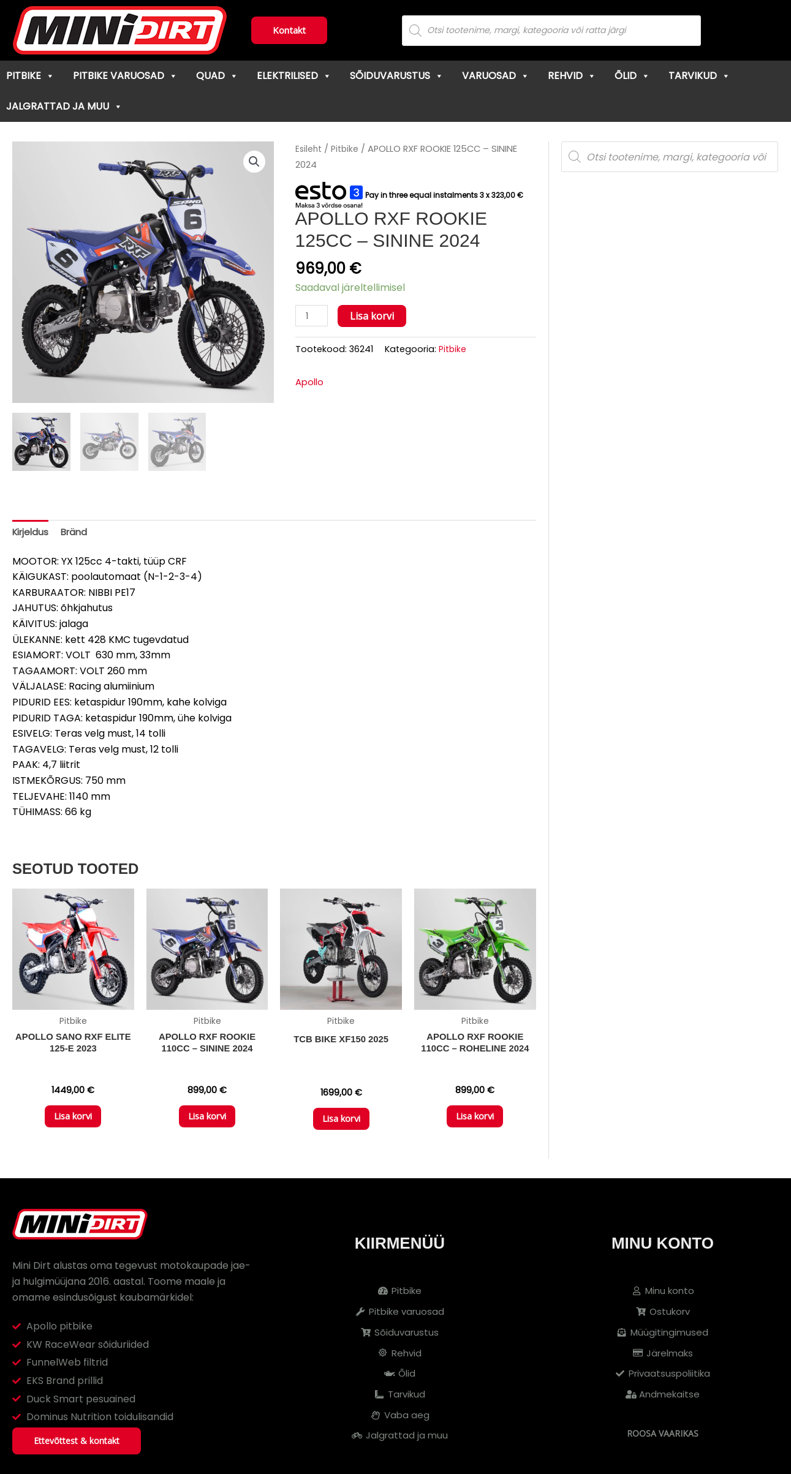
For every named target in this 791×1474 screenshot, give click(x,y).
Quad (217, 76)
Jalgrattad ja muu (64, 106)
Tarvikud (699, 76)
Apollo (310, 383)
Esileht (309, 149)
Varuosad (495, 76)
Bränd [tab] (78, 532)
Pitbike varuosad (125, 76)
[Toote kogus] (313, 316)
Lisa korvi (375, 316)
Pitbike (30, 76)
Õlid (632, 76)
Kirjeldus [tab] (31, 532)
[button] (253, 162)
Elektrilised (294, 76)
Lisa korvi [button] (73, 1123)
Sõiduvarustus (397, 76)
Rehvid (572, 76)
